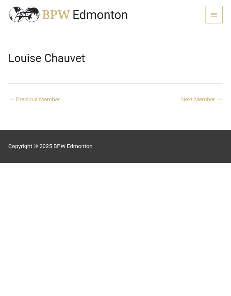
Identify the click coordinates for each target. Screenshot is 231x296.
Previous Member (34, 99)
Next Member (201, 99)
